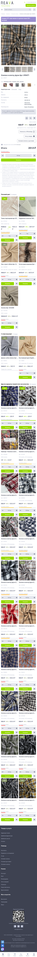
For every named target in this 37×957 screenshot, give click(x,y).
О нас (2, 856)
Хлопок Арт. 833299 (7, 308)
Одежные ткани (5, 833)
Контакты (3, 850)
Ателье (3, 841)
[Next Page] (34, 69)
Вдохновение (5, 890)
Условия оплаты (5, 864)
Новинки (3, 884)
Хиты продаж (5, 881)
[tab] (5, 89)
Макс (2, 904)
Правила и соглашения (7, 853)
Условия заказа (5, 858)
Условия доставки (6, 861)
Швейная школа (5, 838)
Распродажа (4, 879)
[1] (6, 69)
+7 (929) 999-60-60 (31, 2)
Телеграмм (4, 902)
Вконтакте (4, 899)
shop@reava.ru (19, 929)
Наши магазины (5, 887)
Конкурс (3, 873)
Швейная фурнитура (6, 836)
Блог (2, 876)
